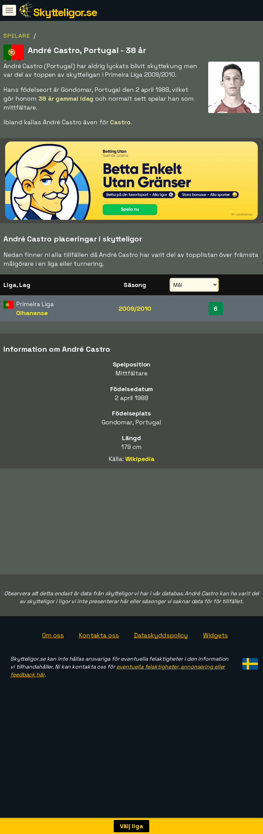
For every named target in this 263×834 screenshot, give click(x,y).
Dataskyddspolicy (161, 666)
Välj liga (131, 826)
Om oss (53, 666)
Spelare (16, 35)
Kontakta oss (99, 666)
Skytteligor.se (65, 12)
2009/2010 (134, 308)
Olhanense (32, 313)
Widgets (215, 666)
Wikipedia (139, 459)
